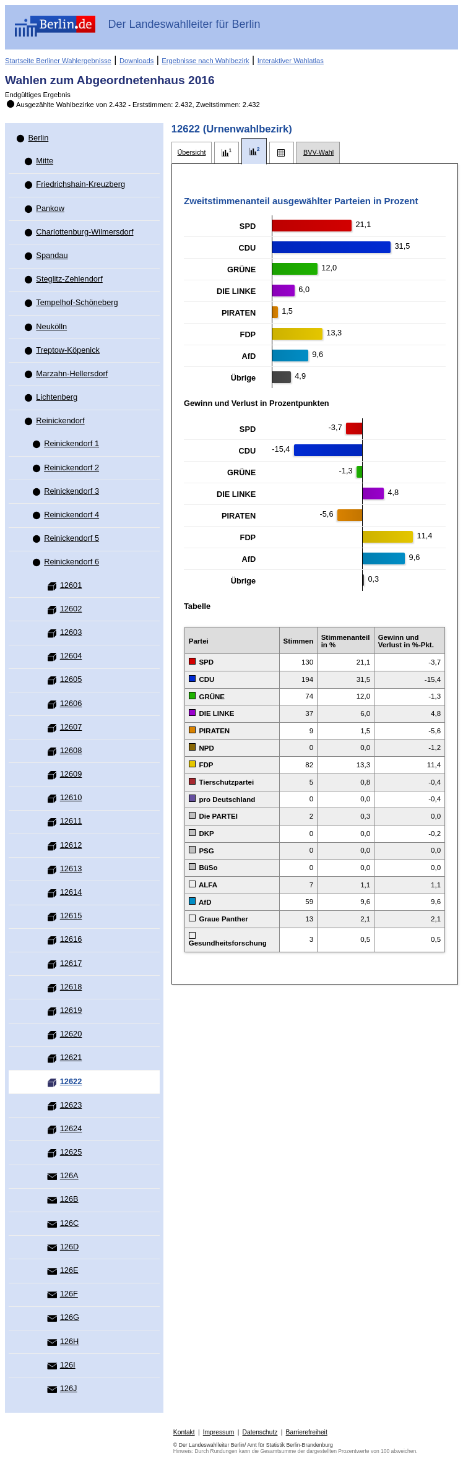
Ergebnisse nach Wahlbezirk (205, 60)
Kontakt (184, 1432)
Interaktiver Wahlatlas (290, 60)
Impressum (219, 1432)
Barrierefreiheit (306, 1432)
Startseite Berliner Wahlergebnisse (58, 60)
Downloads (136, 60)
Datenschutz (260, 1432)
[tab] (191, 152)
